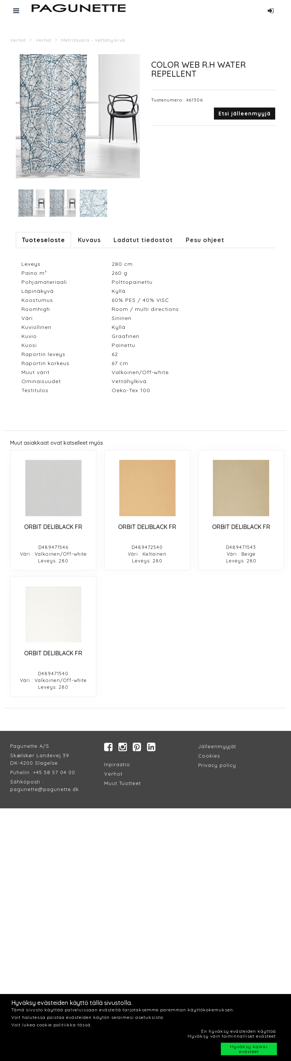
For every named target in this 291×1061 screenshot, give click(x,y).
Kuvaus (89, 240)
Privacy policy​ (217, 765)
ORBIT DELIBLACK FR (53, 526)
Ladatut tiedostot (143, 240)
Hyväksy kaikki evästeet (249, 1049)
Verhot (18, 40)
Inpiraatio (117, 764)
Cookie (207, 756)
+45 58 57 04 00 (54, 772)
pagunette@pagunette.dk (44, 789)
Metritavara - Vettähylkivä (93, 40)
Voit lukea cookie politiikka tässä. (51, 1025)
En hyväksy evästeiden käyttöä (238, 1031)
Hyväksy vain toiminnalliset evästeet (232, 1036)
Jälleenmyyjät (217, 746)
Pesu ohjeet (205, 240)
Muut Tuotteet (122, 783)
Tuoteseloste (43, 240)
